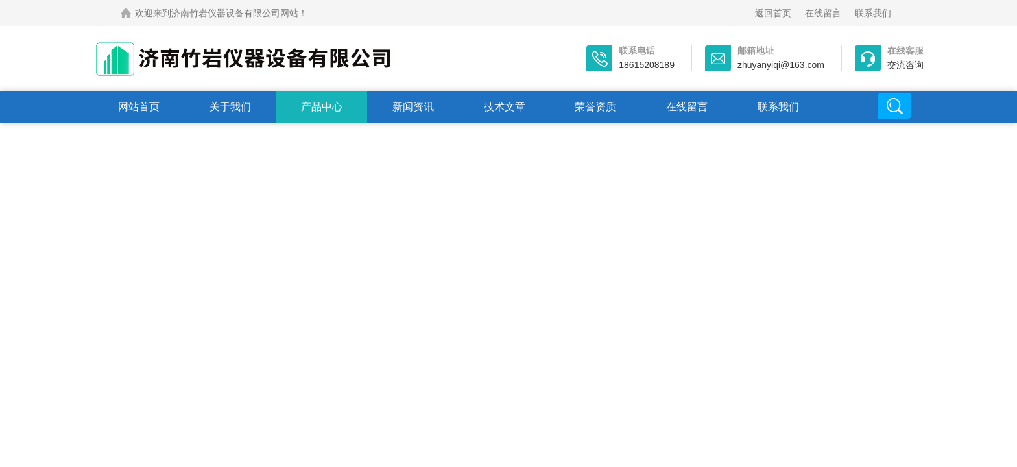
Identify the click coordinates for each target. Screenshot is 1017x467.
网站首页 (139, 106)
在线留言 (823, 13)
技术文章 (504, 106)
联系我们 (873, 13)
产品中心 (321, 106)
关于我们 (230, 106)
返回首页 (773, 13)
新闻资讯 (413, 106)
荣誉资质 (595, 106)
